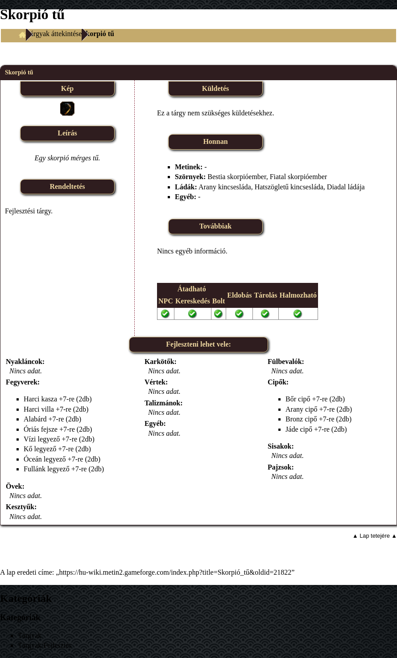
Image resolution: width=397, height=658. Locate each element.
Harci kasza (40, 399)
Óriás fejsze (41, 429)
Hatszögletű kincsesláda (289, 187)
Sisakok (279, 446)
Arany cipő (301, 409)
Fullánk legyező (47, 469)
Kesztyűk (20, 507)
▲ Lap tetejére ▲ (374, 535)
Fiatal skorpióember (298, 176)
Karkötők (159, 361)
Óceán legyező (45, 459)
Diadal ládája (346, 187)
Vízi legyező (42, 439)
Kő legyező (40, 449)
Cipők (277, 382)
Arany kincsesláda (224, 187)
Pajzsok (279, 467)
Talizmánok (162, 403)
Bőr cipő (297, 399)
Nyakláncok (24, 361)
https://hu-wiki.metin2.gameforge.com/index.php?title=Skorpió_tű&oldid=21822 (175, 572)
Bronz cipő (301, 419)
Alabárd (35, 419)
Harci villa (39, 409)
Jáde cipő (298, 429)
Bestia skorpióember (236, 176)
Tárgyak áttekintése (54, 33)
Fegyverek (21, 382)
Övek (14, 486)
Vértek (155, 382)
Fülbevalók (285, 361)
